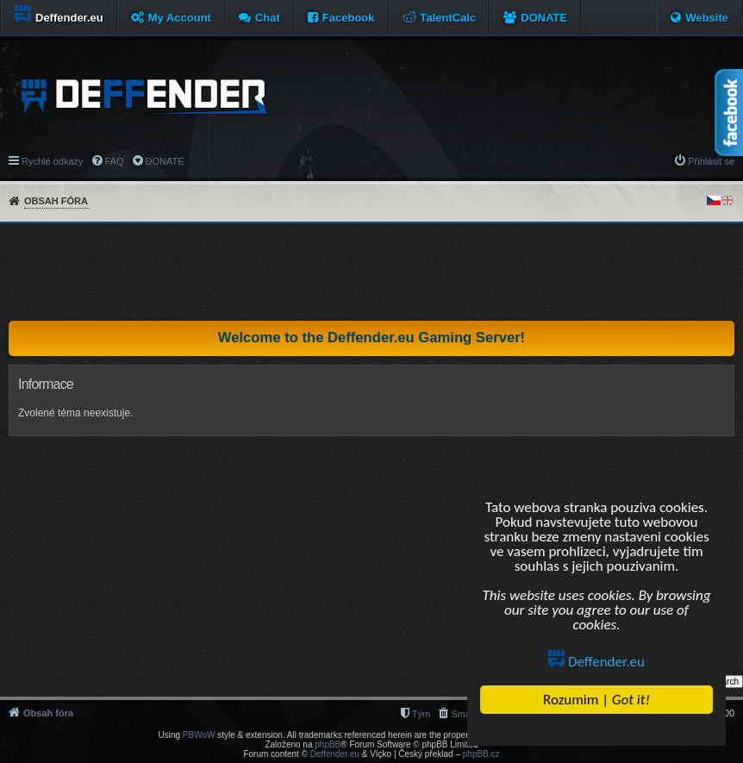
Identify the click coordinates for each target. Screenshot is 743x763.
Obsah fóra (56, 201)
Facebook (348, 17)
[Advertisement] (371, 271)
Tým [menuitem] (421, 714)
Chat (267, 17)
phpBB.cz (481, 754)
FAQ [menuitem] (114, 161)
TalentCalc (449, 17)
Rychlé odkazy (53, 161)
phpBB (327, 744)
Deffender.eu (597, 662)
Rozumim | (596, 700)
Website (706, 17)
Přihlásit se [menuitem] (711, 161)
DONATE (544, 17)
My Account (179, 17)
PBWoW (199, 735)
